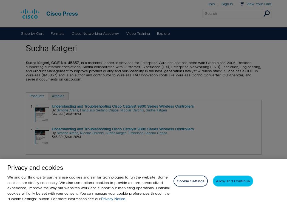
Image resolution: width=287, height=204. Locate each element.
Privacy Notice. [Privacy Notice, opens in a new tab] (113, 200)
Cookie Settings (190, 182)
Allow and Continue (233, 182)
